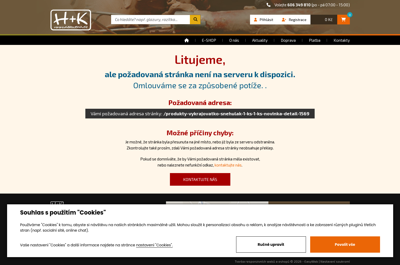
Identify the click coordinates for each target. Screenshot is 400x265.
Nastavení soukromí (335, 261)
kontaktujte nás (228, 165)
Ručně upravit (271, 244)
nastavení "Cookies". (154, 245)
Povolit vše (345, 244)
